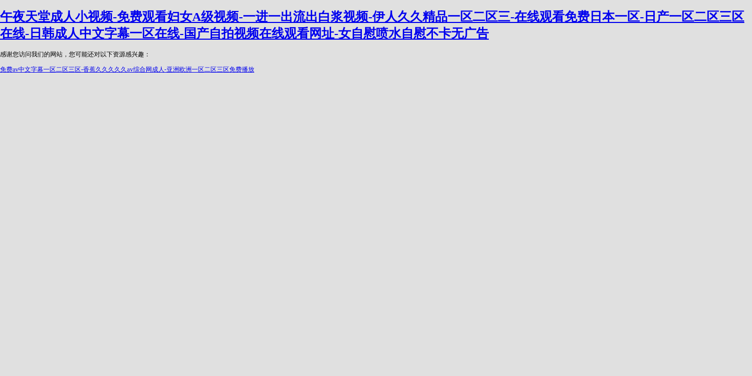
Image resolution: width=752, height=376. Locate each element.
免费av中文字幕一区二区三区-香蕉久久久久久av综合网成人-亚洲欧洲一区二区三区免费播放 (127, 69)
